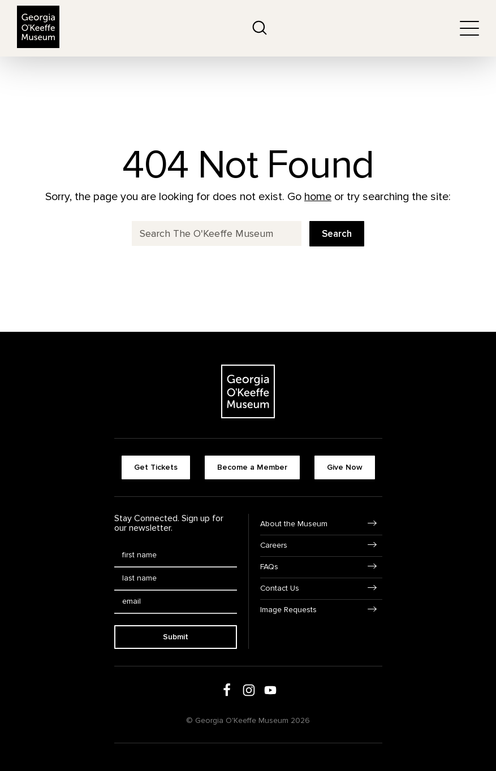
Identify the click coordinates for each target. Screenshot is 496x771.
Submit (175, 637)
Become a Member (252, 467)
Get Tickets (156, 467)
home (317, 196)
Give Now (345, 467)
